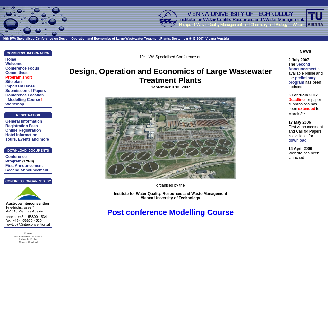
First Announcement (24, 165)
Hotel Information (21, 135)
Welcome (13, 64)
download (297, 140)
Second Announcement (26, 170)
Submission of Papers (25, 90)
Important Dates (20, 86)
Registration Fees (21, 126)
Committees (16, 72)
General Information (23, 121)
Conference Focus (22, 68)
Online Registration (23, 130)
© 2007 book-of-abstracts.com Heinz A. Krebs (28, 236)
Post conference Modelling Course (170, 212)
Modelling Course (24, 99)
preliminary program (302, 80)
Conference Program (16, 158)
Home (10, 59)
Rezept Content (28, 242)
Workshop (14, 104)
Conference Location (24, 95)
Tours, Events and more (27, 139)
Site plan (13, 81)
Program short (18, 77)
